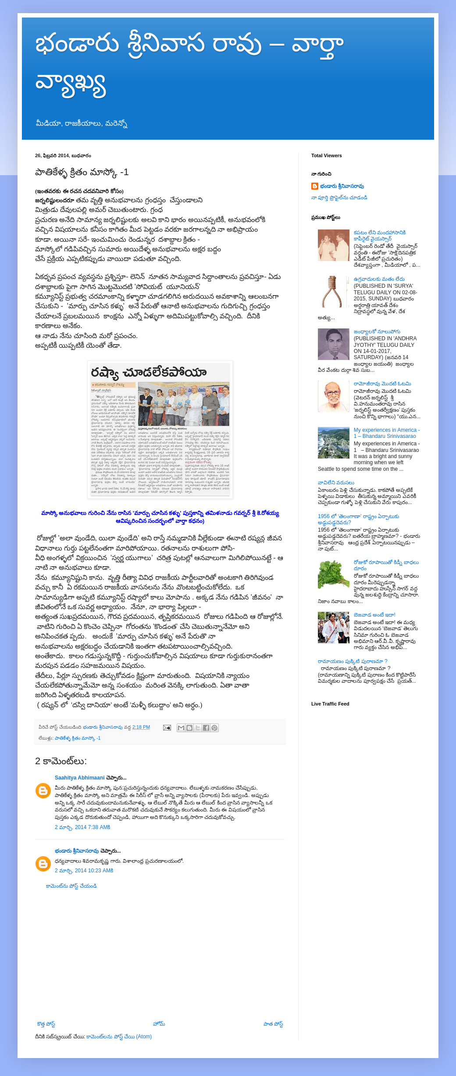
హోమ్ (159, 1024)
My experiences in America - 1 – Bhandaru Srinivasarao (387, 433)
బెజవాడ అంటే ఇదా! (374, 615)
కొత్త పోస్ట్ (46, 1024)
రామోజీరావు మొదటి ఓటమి (383, 384)
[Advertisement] (160, 955)
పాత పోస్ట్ (273, 1024)
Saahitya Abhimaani (80, 778)
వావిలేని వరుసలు (336, 483)
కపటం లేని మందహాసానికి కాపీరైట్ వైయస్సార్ (380, 235)
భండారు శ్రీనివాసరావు (77, 851)
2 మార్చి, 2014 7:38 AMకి (82, 827)
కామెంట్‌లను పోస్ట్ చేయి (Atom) (119, 1037)
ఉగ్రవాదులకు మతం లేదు (379, 279)
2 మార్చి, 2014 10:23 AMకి (84, 871)
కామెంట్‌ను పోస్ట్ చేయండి (71, 886)
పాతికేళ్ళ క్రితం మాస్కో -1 (78, 738)
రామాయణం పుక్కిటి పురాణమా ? (353, 661)
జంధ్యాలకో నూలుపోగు (377, 331)
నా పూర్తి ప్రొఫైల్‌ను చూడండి (339, 197)
